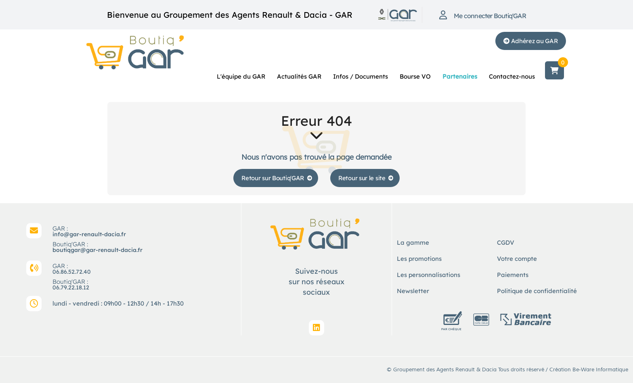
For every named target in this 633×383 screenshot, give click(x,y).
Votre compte (517, 258)
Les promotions (419, 258)
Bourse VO (415, 76)
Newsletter (413, 291)
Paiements (512, 275)
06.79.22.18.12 (70, 287)
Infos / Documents (360, 76)
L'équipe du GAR (241, 76)
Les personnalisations (428, 275)
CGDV (505, 242)
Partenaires (459, 76)
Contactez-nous (512, 76)
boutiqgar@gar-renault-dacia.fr (97, 250)
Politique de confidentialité (537, 291)
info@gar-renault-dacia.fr (89, 234)
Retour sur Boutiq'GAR (272, 178)
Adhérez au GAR (530, 41)
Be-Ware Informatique (600, 369)
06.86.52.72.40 (71, 271)
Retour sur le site (362, 178)
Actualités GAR (299, 76)
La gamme (413, 242)
